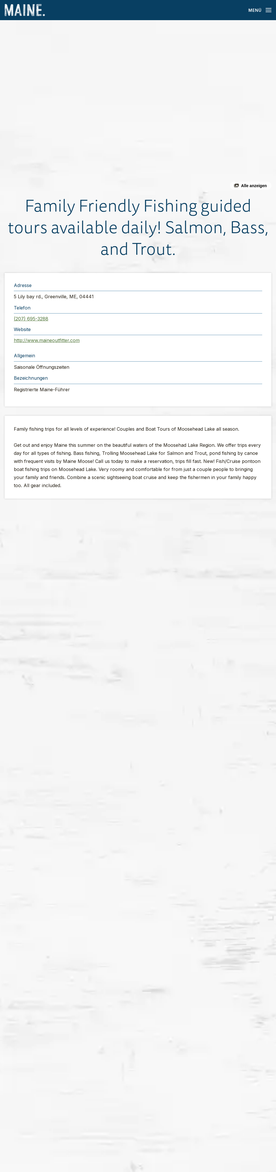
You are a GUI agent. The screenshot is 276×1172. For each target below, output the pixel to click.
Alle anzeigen (254, 185)
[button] (138, 107)
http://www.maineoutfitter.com (47, 340)
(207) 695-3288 (31, 319)
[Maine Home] (25, 10)
